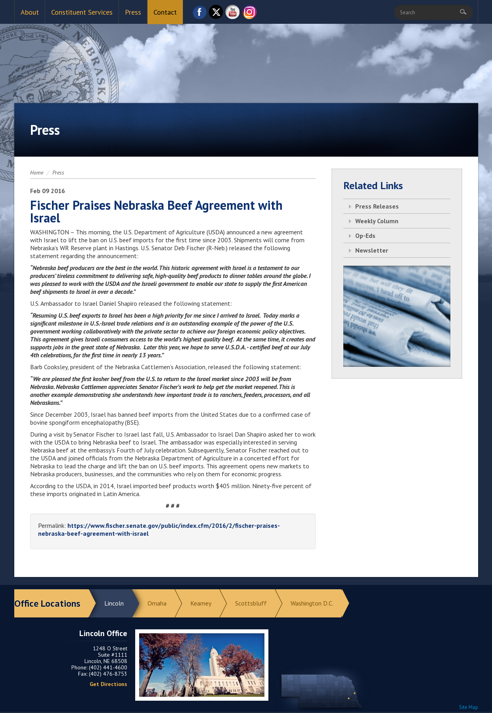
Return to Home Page (246, 56)
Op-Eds (365, 236)
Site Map (468, 707)
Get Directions (108, 684)
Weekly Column (376, 221)
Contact (165, 12)
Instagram (249, 14)
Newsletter (371, 250)
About (30, 12)
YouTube (232, 14)
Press (133, 12)
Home (36, 172)
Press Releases (377, 206)
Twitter (216, 14)
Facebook (199, 14)
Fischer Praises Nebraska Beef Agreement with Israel (156, 211)
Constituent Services (82, 12)
